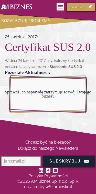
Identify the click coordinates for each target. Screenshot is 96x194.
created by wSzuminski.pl (48, 186)
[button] (60, 6)
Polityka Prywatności (48, 176)
